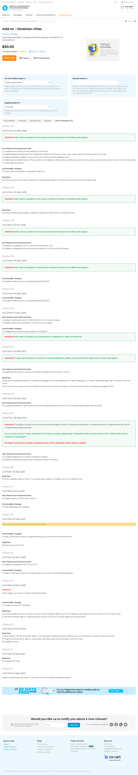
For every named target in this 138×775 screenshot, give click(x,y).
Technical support (9, 2)
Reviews (35, 121)
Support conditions (38, 52)
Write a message (11, 34)
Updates (21, 2)
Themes (28, 15)
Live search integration (79, 746)
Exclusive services (46, 2)
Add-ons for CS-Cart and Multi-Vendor (23, 21)
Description (9, 121)
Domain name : (80, 78)
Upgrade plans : (13, 103)
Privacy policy (42, 744)
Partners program (44, 752)
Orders (6, 749)
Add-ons (6, 15)
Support (24, 58)
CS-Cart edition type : (15, 78)
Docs (35, 2)
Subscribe (74, 725)
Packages (17, 15)
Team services (65, 15)
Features (22, 121)
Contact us (108, 744)
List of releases (64, 121)
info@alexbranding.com (113, 749)
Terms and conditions (45, 747)
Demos (29, 2)
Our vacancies (109, 746)
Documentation (42, 58)
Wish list (13, 749)
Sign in (6, 744)
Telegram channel (111, 751)
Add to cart (9, 58)
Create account (10, 747)
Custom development (46, 15)
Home (4, 21)
